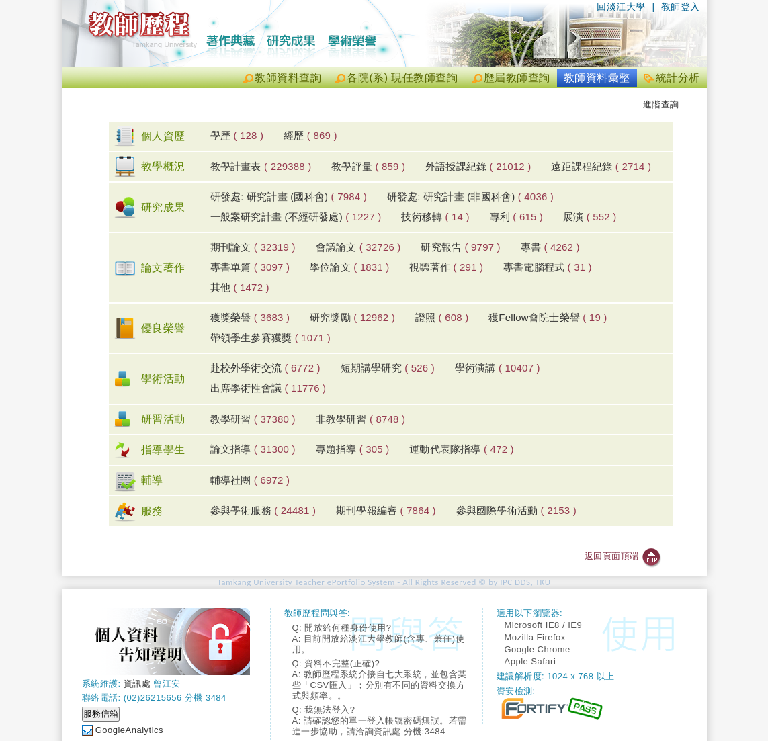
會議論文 (358, 247)
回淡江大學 (621, 6)
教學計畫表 (261, 166)
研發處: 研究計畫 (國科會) (288, 196)
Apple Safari (530, 661)
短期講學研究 (388, 368)
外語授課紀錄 (478, 166)
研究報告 (460, 247)
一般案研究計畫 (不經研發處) (296, 216)
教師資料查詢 (288, 77)
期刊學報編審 (386, 510)
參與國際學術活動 (516, 510)
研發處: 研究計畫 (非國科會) (470, 196)
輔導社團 (250, 480)
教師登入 (680, 6)
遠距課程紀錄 (601, 166)
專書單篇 (250, 267)
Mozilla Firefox (535, 637)
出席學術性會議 (268, 388)
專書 (550, 247)
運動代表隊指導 (461, 449)
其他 (239, 287)
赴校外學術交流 (265, 368)
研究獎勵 (352, 317)
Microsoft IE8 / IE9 (544, 625)
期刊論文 (253, 247)
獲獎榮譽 (250, 317)
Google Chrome (537, 649)
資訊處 (137, 684)
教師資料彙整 (597, 77)
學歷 (237, 135)
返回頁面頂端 (612, 556)
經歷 (310, 135)
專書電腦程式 (547, 267)
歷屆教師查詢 (517, 77)
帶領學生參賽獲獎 (270, 337)
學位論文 (349, 267)
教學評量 (368, 166)
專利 (517, 216)
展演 (590, 216)
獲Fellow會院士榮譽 (547, 317)
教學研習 (253, 419)
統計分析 (678, 77)
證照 (442, 317)
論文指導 (253, 449)
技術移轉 (435, 216)
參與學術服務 (263, 510)
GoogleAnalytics (129, 730)
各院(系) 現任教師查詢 (402, 77)
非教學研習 (361, 419)
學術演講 (497, 368)
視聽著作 (446, 267)
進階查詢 (661, 104)
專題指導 (353, 449)
